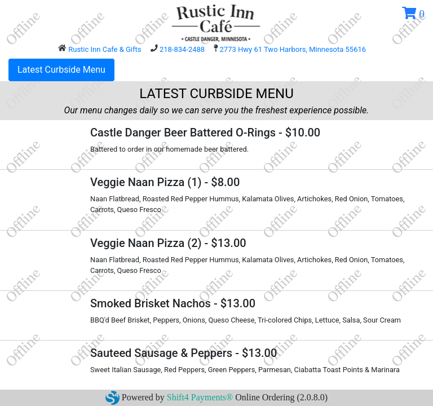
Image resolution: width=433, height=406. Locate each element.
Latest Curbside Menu (61, 69)
